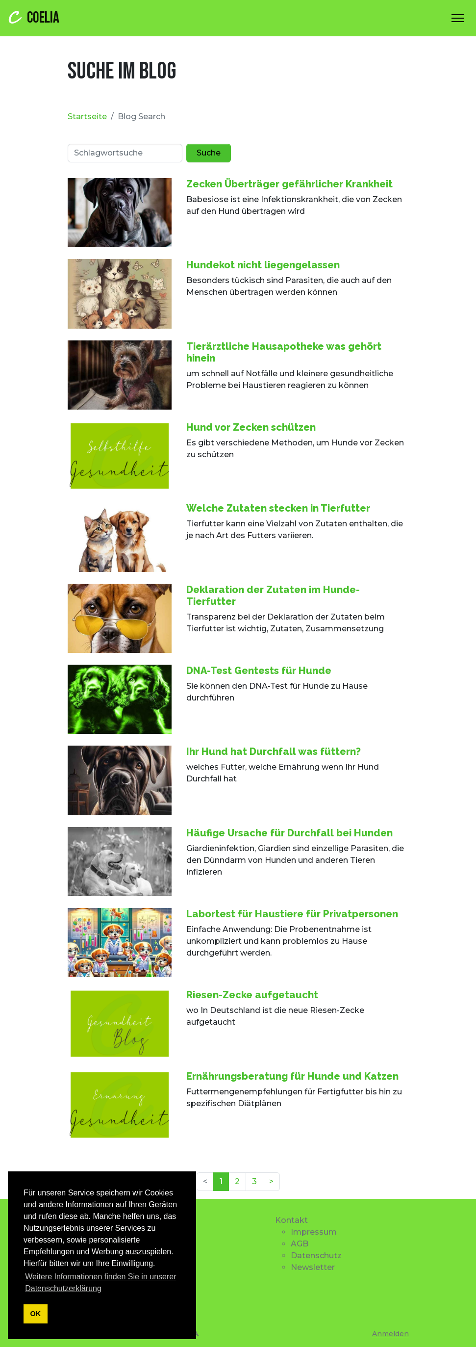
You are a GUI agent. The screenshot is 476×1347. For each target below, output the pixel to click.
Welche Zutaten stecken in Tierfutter (278, 508)
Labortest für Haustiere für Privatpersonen (292, 914)
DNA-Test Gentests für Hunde (258, 670)
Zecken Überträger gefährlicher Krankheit (289, 184)
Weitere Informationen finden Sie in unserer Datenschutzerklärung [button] (100, 1282)
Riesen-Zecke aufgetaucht (252, 995)
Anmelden (390, 1333)
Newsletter (313, 1267)
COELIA (32, 17)
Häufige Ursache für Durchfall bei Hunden (289, 833)
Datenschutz (316, 1255)
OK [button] (35, 1314)
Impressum (314, 1232)
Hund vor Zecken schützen (251, 427)
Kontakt (291, 1220)
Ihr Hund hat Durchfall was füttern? (273, 751)
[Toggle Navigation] (457, 18)
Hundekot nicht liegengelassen (263, 265)
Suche (209, 152)
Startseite (87, 116)
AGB (299, 1243)
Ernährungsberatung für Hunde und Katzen (292, 1076)
